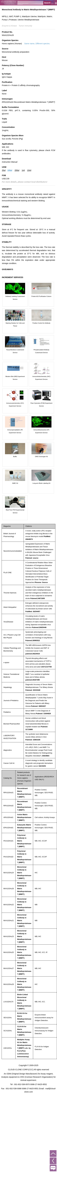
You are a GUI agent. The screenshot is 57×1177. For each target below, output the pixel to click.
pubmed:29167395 (32, 680)
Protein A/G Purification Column (41, 296)
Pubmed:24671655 (37, 598)
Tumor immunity (25, 26)
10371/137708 (46, 667)
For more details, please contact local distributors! (24, 182)
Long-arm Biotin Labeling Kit (41, 483)
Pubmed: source (31, 558)
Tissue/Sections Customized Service (15, 351)
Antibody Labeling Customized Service (15, 298)
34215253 (42, 766)
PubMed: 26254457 (32, 611)
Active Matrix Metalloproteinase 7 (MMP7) (24, 817)
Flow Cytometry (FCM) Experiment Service (41, 404)
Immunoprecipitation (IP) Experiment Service (15, 431)
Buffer (15, 456)
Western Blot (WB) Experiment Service (15, 378)
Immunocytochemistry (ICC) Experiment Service (15, 404)
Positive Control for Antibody (41, 323)
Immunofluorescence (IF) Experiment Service (41, 431)
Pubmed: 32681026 (32, 740)
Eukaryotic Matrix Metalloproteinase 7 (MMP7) (24, 827)
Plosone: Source (41, 582)
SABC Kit (15, 483)
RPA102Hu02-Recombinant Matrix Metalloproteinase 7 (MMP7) (28, 102)
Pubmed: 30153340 (32, 690)
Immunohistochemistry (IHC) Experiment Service (41, 378)
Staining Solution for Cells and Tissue (15, 324)
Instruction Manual (9, 162)
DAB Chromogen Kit (41, 456)
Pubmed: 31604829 (43, 714)
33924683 (45, 756)
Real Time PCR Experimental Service (15, 511)
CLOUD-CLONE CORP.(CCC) (20, 1069)
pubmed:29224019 (32, 654)
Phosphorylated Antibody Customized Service (41, 351)
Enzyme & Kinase (9, 26)
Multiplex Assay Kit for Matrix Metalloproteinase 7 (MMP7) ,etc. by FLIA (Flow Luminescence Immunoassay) (24, 1048)
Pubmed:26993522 (32, 640)
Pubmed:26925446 (39, 627)
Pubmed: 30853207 (38, 706)
